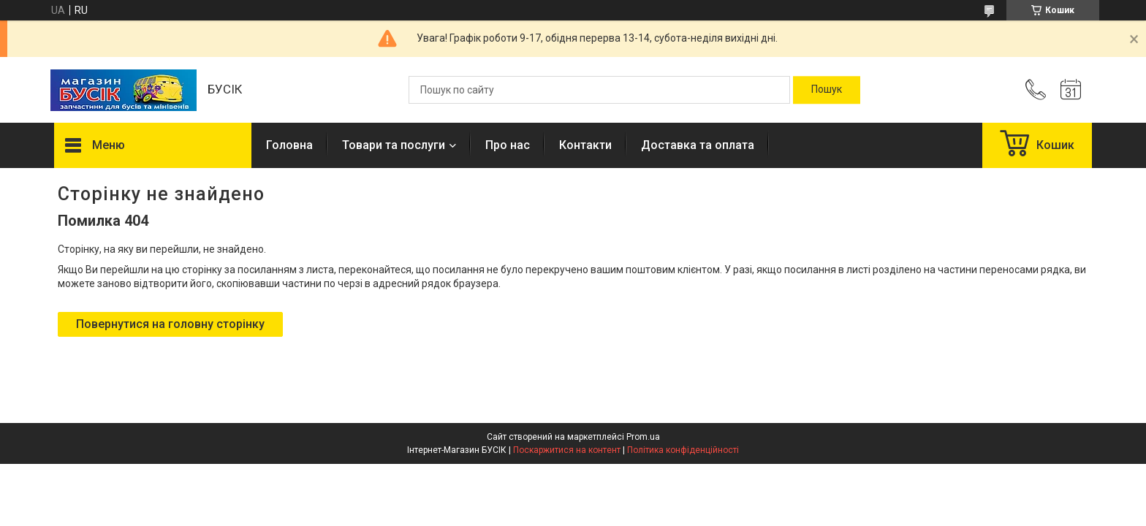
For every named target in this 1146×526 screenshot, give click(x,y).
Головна (289, 145)
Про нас (507, 145)
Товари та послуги (393, 145)
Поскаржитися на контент (567, 450)
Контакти (585, 145)
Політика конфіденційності (683, 450)
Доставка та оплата (697, 145)
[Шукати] (826, 90)
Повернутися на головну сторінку (170, 324)
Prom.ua (643, 437)
